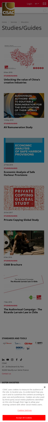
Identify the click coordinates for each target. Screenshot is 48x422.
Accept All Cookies (24, 419)
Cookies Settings (25, 411)
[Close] (44, 388)
